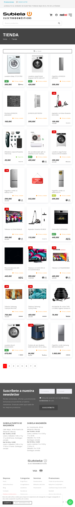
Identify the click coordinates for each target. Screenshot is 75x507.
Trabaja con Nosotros (10, 494)
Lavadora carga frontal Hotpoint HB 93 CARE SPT (36, 77)
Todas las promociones (56, 481)
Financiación (37, 487)
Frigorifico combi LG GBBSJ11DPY (10, 191)
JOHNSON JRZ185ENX (35, 113)
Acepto (7, 503)
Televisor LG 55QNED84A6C (61, 268)
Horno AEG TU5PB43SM (59, 229)
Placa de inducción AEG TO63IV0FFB (11, 269)
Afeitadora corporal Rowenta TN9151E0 (13, 153)
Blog (4, 487)
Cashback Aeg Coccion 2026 (57, 487)
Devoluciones (37, 481)
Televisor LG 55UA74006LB (13, 229)
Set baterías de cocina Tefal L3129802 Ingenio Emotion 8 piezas (61, 308)
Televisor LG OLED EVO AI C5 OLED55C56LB (36, 269)
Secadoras (23, 491)
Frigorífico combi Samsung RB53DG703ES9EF (60, 346)
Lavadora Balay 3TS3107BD (13, 76)
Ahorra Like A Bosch (55, 494)
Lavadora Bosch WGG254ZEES (9, 346)
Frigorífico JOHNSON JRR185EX (58, 77)
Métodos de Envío (39, 484)
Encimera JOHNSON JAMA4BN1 (10, 114)
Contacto (6, 491)
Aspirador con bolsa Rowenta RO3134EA (61, 114)
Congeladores (24, 484)
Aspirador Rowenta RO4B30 (37, 229)
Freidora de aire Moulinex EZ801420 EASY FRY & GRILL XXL (37, 347)
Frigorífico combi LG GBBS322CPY (58, 191)
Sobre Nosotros (8, 484)
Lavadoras (23, 487)
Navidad (51, 491)
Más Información (22, 503)
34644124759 (22, 2)
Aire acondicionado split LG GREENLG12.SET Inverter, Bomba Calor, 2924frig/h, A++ (36, 154)
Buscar (59, 23)
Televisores (24, 494)
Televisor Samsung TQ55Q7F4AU (34, 307)
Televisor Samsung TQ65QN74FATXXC (10, 307)
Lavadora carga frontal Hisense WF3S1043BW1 (59, 153)
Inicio (5, 39)
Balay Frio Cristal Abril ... (56, 484)
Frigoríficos (23, 481)
